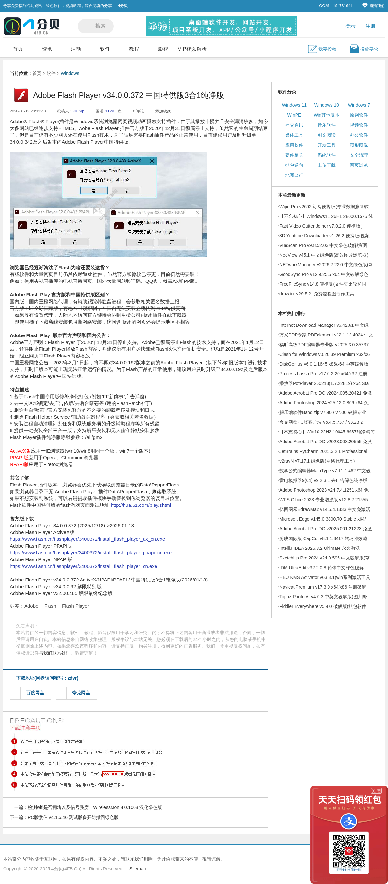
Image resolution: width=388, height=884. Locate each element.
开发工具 (327, 145)
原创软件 (359, 115)
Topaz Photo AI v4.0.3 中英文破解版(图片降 (323, 596)
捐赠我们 (373, 5)
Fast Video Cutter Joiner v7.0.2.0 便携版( (320, 226)
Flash (50, 606)
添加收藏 (163, 111)
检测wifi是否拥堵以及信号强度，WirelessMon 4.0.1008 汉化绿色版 (95, 807)
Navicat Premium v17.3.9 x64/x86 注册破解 (322, 587)
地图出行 (294, 175)
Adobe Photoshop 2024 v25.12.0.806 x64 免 (324, 402)
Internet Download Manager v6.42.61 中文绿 (324, 325)
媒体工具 (294, 135)
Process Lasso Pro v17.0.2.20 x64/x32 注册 (323, 373)
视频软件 (359, 125)
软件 (105, 49)
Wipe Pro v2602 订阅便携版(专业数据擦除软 (324, 206)
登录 (350, 26)
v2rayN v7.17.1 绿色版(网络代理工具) (317, 460)
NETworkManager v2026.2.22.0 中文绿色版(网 (326, 264)
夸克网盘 (74, 693)
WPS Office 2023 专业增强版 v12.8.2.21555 (323, 499)
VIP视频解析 (192, 49)
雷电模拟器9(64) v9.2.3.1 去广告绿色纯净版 (323, 480)
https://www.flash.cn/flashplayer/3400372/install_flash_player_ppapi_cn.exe (91, 552)
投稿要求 (363, 49)
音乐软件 (327, 125)
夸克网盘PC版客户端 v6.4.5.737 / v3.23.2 (321, 422)
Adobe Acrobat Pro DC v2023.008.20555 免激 (325, 441)
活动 (76, 49)
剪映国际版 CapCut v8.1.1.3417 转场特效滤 (323, 538)
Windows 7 (359, 105)
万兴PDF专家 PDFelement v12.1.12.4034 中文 (326, 334)
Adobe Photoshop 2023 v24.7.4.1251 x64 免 (324, 490)
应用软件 (294, 145)
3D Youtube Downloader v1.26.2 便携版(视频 (324, 235)
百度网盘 (29, 693)
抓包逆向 (294, 165)
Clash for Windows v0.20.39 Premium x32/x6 (324, 354)
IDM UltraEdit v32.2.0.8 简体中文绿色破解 (321, 567)
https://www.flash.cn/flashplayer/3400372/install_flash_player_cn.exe (83, 566)
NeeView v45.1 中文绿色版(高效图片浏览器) (323, 255)
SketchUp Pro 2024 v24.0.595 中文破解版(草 (324, 557)
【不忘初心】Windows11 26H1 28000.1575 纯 (326, 216)
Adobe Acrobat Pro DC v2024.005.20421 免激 (325, 393)
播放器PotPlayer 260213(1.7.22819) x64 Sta (324, 383)
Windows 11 (294, 105)
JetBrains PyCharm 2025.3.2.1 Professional (323, 451)
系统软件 (327, 155)
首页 (18, 49)
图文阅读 (327, 135)
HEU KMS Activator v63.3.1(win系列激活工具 (324, 577)
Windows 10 (326, 105)
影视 (163, 49)
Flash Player (75, 606)
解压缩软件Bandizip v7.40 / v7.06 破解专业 (322, 412)
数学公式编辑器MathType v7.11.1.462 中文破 (325, 470)
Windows (70, 73)
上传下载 (327, 165)
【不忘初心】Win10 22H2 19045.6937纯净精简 (327, 431)
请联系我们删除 (137, 859)
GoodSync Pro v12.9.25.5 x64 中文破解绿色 (323, 274)
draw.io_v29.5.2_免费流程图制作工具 (316, 293)
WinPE (294, 115)
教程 (134, 49)
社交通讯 (294, 125)
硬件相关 (294, 155)
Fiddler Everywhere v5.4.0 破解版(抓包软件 (322, 606)
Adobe (31, 606)
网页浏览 (359, 165)
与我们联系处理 (54, 652)
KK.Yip (78, 111)
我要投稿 (322, 49)
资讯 (47, 49)
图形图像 (359, 145)
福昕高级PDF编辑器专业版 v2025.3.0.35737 (324, 344)
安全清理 (359, 155)
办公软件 (359, 135)
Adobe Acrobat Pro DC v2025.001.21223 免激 (325, 528)
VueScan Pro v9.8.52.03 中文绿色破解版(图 (323, 245)
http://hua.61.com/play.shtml (141, 505)
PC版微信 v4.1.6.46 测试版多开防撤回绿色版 (73, 817)
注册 (370, 26)
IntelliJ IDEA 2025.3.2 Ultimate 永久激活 (319, 548)
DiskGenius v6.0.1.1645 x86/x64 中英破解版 (323, 364)
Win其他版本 (326, 115)
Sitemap (137, 868)
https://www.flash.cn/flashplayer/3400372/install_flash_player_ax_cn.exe (87, 539)
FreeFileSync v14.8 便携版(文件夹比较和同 (322, 284)
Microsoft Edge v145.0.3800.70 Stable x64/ (322, 519)
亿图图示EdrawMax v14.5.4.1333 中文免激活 (324, 509)
